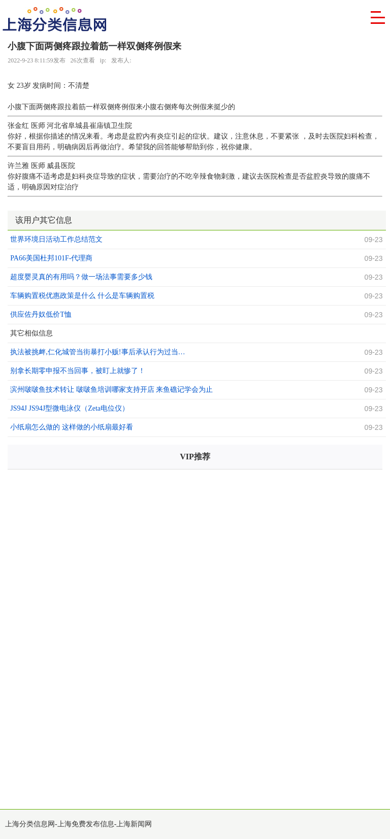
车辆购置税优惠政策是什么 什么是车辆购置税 (82, 295)
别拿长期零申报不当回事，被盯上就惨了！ (77, 371)
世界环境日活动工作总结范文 (56, 239)
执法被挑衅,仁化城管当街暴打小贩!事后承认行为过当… (97, 352)
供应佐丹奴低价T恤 (41, 314)
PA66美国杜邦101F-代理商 (51, 258)
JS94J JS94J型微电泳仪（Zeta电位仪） (69, 408)
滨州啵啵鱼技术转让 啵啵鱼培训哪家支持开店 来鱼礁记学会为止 (111, 389)
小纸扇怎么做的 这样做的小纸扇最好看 (71, 427)
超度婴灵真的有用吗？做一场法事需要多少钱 (81, 277)
